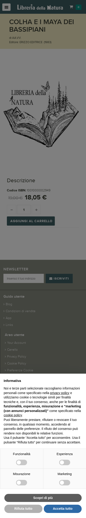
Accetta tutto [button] (62, 508)
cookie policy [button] (13, 415)
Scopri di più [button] (43, 498)
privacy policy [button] (59, 393)
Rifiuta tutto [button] (23, 508)
